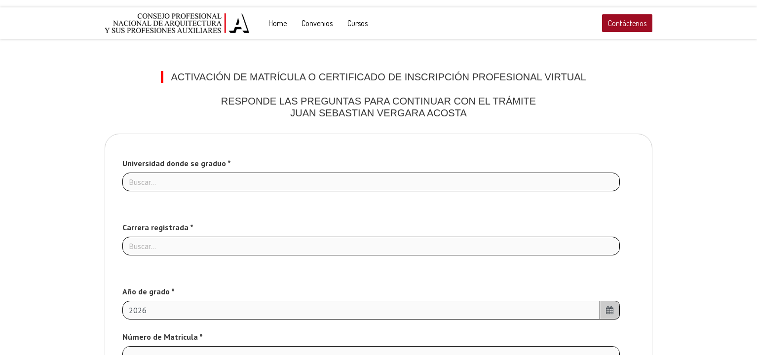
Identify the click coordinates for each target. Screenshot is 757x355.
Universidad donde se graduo (174, 163)
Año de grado (146, 291)
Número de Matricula (160, 337)
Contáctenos (627, 23)
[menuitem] (277, 23)
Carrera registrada (156, 227)
